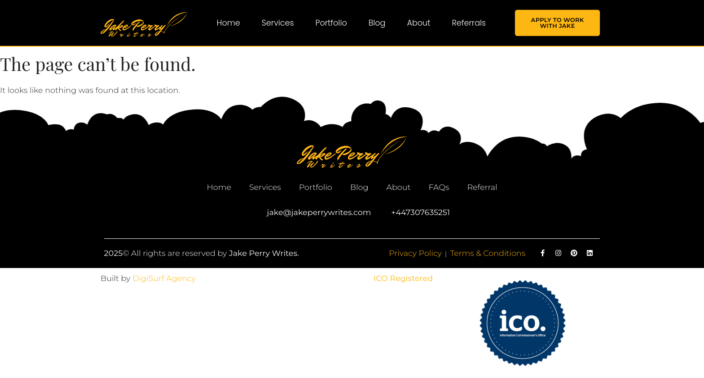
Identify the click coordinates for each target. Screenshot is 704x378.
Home (228, 23)
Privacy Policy (415, 253)
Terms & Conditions (487, 253)
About (418, 23)
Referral (482, 187)
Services (278, 23)
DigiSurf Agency (164, 278)
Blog (377, 23)
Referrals (469, 23)
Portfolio (331, 23)
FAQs (438, 187)
